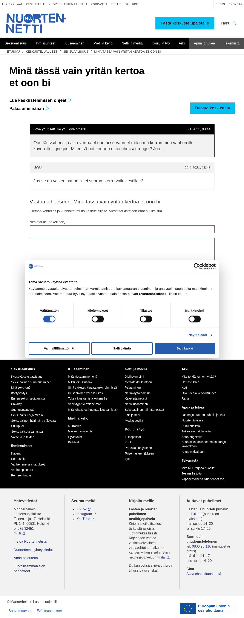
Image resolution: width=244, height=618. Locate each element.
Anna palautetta (26, 558)
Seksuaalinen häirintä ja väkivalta (33, 420)
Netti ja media (136, 369)
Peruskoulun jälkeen (138, 448)
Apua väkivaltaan (193, 451)
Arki (185, 369)
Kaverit (16, 453)
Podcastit (99, 4)
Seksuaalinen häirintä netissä (144, 409)
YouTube (83, 519)
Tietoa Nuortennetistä (30, 541)
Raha (185, 398)
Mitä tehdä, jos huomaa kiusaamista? (93, 409)
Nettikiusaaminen (136, 404)
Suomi (220, 4)
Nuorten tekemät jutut (68, 4)
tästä (161, 557)
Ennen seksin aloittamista (28, 398)
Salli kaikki (185, 348)
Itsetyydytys (19, 393)
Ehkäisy (16, 404)
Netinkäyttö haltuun (138, 393)
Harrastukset (190, 382)
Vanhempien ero (22, 470)
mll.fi (17, 533)
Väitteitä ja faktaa (22, 437)
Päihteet (73, 442)
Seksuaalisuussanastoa (27, 431)
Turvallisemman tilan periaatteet (29, 568)
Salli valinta (122, 348)
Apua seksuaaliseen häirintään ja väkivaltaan (204, 444)
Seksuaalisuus (75, 51)
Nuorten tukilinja (192, 420)
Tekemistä (190, 460)
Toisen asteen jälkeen (139, 453)
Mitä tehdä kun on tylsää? (199, 376)
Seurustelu (18, 459)
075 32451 (26, 528)
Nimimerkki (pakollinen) (47, 222)
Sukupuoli (18, 426)
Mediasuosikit (134, 420)
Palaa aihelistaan (29, 108)
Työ (127, 459)
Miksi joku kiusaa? (80, 382)
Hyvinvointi (75, 437)
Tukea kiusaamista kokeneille (87, 398)
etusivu (13, 51)
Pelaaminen (133, 387)
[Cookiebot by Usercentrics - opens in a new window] (197, 266)
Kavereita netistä (136, 398)
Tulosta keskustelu (212, 108)
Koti (184, 387)
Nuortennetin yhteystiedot (33, 550)
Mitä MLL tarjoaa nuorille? (199, 468)
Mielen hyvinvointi (80, 431)
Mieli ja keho (78, 418)
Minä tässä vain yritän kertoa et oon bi (127, 51)
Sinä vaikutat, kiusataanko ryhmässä (92, 387)
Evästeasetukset (49, 611)
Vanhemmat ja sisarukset (28, 464)
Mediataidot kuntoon (138, 382)
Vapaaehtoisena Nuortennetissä (203, 479)
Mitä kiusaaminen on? (82, 376)
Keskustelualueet (41, 51)
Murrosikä (74, 426)
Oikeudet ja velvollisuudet (199, 393)
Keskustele (35, 4)
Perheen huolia (21, 475)
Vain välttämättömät (59, 348)
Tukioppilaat (12, 4)
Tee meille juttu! (192, 473)
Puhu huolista (191, 426)
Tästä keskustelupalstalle (185, 23)
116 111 (196, 514)
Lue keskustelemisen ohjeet (40, 100)
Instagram (84, 514)
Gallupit (132, 4)
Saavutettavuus (20, 611)
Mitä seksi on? (20, 387)
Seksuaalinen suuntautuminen (31, 382)
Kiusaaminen (78, 369)
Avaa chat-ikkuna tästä (203, 574)
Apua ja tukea (193, 407)
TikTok (82, 509)
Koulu (129, 442)
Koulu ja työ (135, 429)
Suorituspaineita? (22, 409)
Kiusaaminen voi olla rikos (85, 393)
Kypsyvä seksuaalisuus (26, 376)
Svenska (235, 4)
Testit (116, 4)
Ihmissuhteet (21, 446)
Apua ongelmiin (192, 437)
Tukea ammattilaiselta (196, 431)
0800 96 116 (201, 546)
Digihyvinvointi (134, 376)
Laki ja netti (132, 415)
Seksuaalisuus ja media (27, 415)
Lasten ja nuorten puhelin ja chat (203, 415)
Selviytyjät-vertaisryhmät (84, 404)
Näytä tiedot (198, 335)
